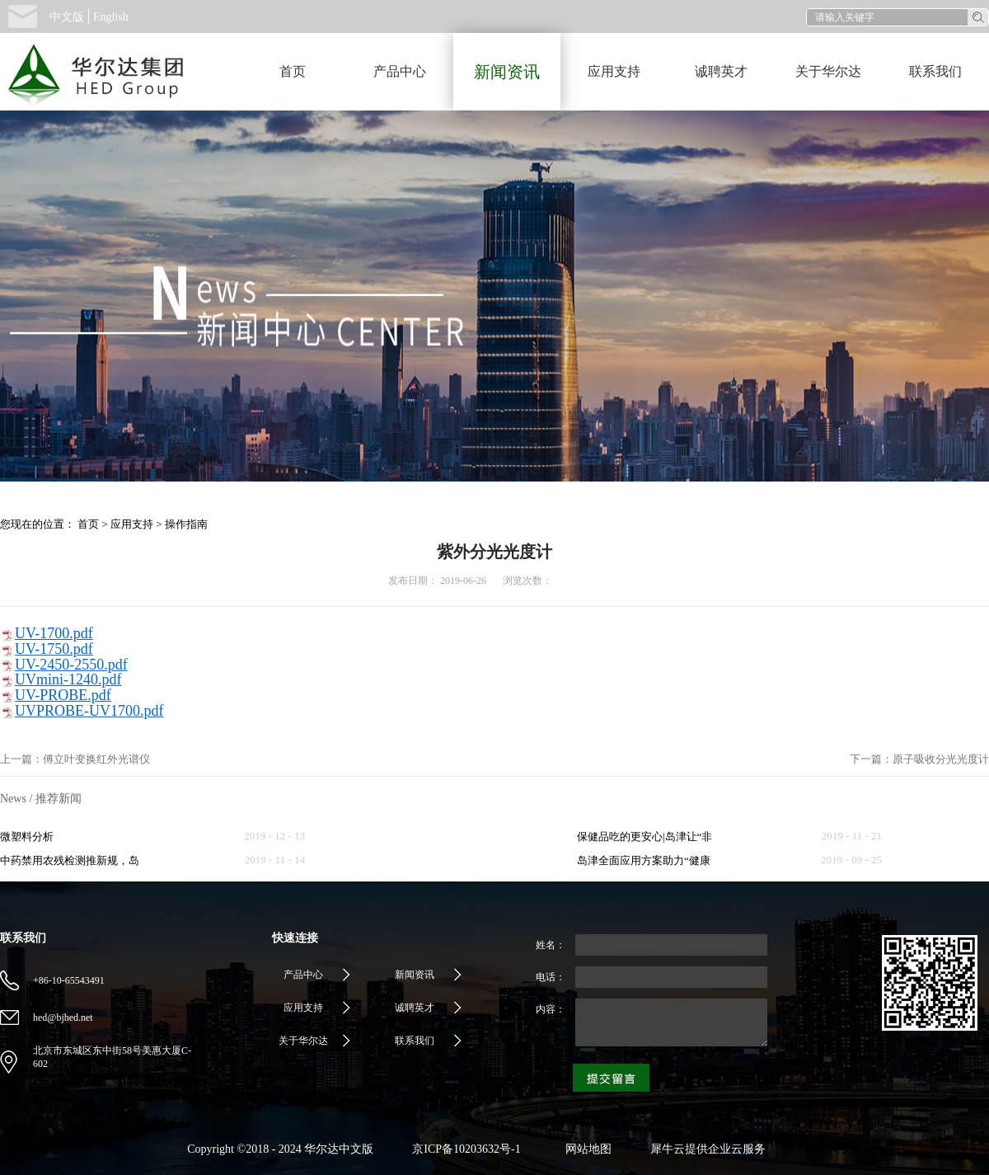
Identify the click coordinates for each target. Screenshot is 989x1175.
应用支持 (131, 524)
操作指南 (186, 524)
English (111, 17)
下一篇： (919, 759)
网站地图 (586, 1149)
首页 (292, 71)
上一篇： (75, 759)
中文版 (66, 17)
